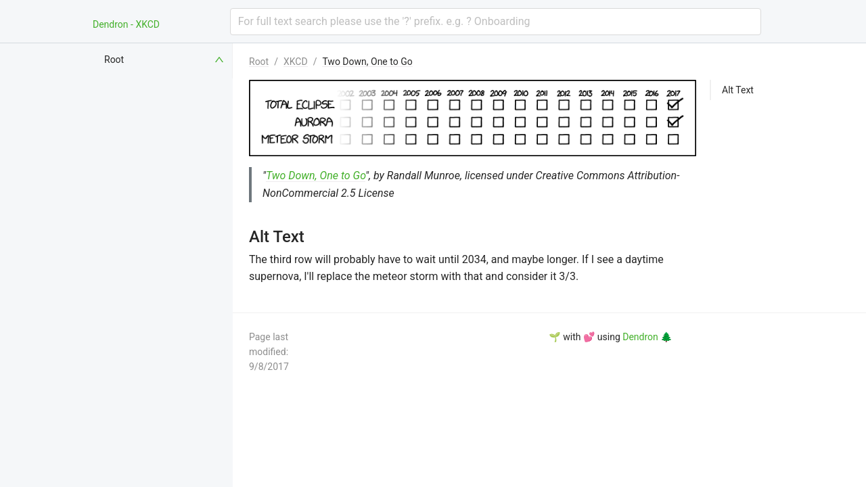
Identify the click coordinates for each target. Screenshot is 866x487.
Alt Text (738, 90)
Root (259, 61)
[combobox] (495, 21)
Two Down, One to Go (367, 61)
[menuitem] (165, 59)
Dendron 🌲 (647, 336)
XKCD (295, 61)
